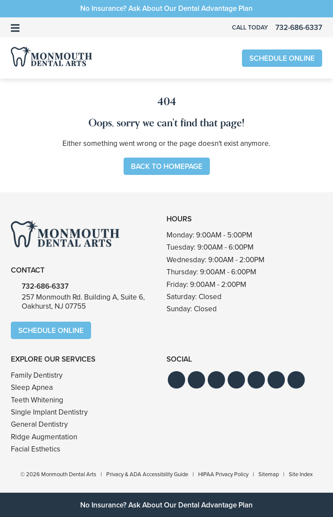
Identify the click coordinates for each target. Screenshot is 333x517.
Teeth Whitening (37, 400)
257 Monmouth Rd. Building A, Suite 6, (83, 301)
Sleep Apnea (32, 387)
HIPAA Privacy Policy (223, 474)
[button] (176, 380)
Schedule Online (282, 58)
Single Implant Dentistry (49, 412)
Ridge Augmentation (44, 436)
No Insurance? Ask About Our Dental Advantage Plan (166, 8)
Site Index (301, 474)
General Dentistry (39, 424)
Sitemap (268, 474)
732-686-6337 (45, 286)
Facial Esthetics (35, 449)
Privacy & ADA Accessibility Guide (147, 474)
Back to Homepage (166, 166)
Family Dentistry (36, 375)
